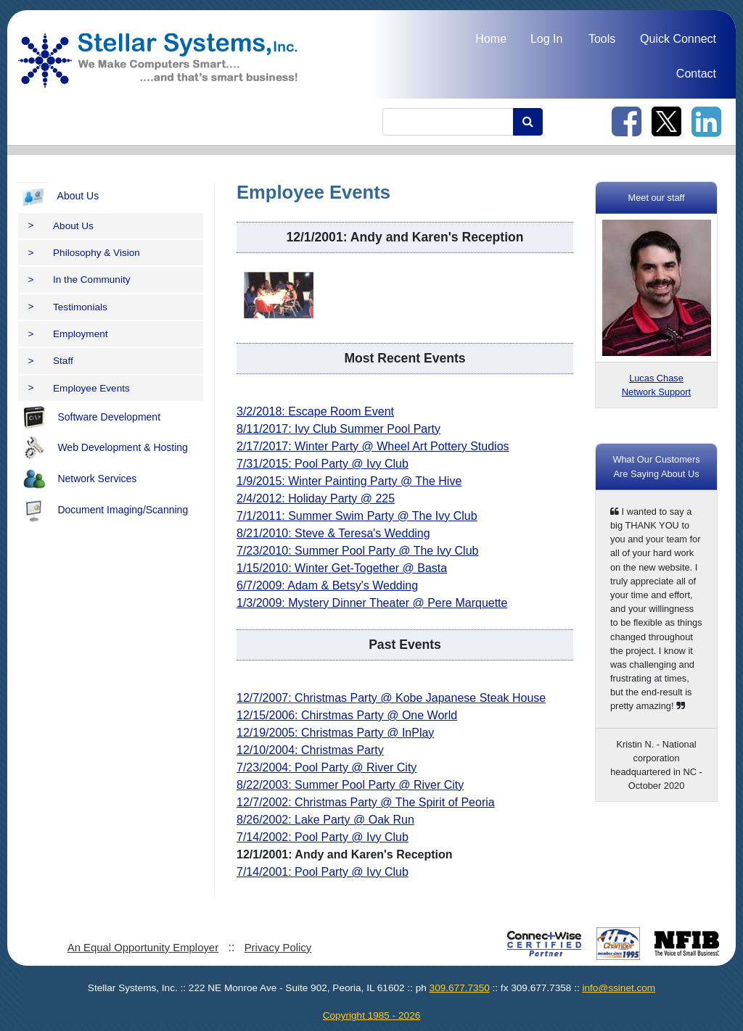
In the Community (79, 279)
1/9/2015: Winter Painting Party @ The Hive (349, 481)
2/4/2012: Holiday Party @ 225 (316, 498)
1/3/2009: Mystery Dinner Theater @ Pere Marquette (372, 603)
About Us (58, 196)
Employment (68, 333)
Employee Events (79, 388)
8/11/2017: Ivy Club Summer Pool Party (338, 429)
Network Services (77, 479)
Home (490, 39)
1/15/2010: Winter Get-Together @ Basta (342, 568)
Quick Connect (678, 39)
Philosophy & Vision (84, 252)
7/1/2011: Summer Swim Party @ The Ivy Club (357, 516)
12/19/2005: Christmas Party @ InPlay (335, 732)
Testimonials (67, 307)
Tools (601, 39)
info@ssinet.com (618, 987)
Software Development (89, 417)
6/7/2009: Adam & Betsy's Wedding (327, 585)
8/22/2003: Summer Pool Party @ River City (350, 785)
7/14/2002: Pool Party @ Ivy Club (323, 837)
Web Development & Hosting (103, 448)
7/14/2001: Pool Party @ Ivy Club (323, 872)
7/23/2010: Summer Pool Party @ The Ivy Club (357, 551)
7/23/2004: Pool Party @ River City (326, 767)
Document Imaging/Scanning (103, 510)
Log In (546, 39)
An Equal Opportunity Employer (142, 947)
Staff (50, 360)
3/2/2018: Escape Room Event (315, 411)
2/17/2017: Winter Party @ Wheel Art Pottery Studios (373, 446)
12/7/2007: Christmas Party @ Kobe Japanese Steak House (391, 698)
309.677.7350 (460, 987)
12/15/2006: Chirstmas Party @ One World (347, 715)
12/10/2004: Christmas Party (310, 750)
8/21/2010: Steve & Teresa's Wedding (333, 533)
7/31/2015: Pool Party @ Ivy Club (323, 463)
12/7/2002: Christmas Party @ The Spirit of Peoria (366, 802)
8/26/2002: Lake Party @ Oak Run (325, 819)
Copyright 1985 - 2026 (372, 1015)
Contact (696, 73)
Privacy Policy (278, 947)
